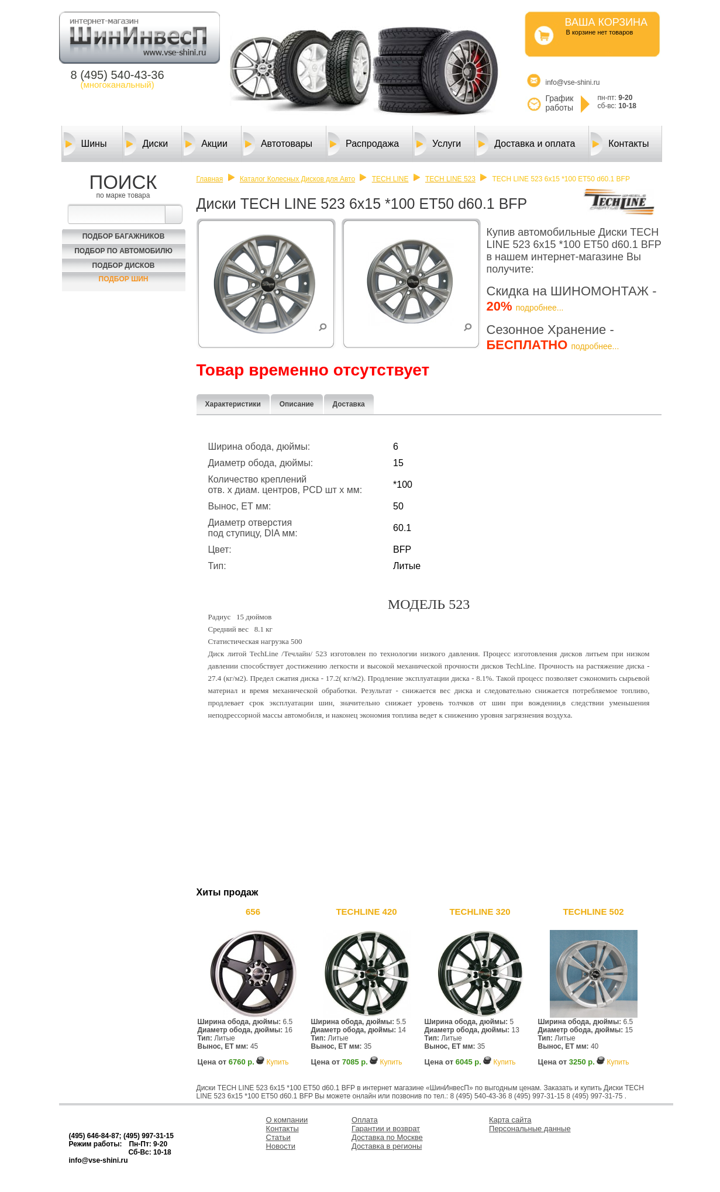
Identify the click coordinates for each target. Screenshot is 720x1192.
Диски (146, 144)
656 (253, 912)
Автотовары (277, 144)
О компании (287, 1119)
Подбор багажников (123, 236)
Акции (206, 144)
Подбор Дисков (123, 265)
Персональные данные (530, 1128)
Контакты (620, 144)
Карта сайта (510, 1119)
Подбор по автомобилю (123, 251)
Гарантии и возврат (386, 1128)
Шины (85, 144)
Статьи (278, 1137)
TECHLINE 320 (479, 912)
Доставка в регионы (387, 1146)
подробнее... (540, 307)
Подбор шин (124, 279)
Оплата (365, 1119)
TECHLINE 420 (366, 912)
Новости (280, 1146)
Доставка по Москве (387, 1137)
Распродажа (363, 144)
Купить (277, 1062)
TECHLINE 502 (593, 912)
